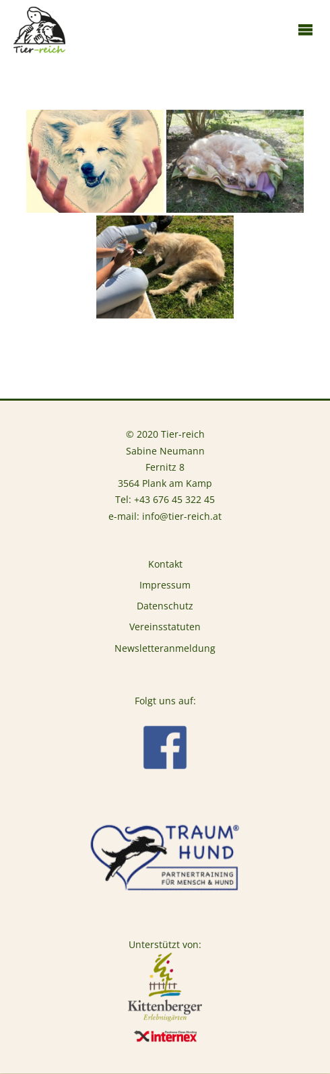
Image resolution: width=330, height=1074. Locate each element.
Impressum (165, 585)
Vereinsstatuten (165, 627)
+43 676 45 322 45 (174, 500)
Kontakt (165, 564)
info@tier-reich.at (182, 516)
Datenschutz (165, 606)
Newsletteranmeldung (165, 648)
